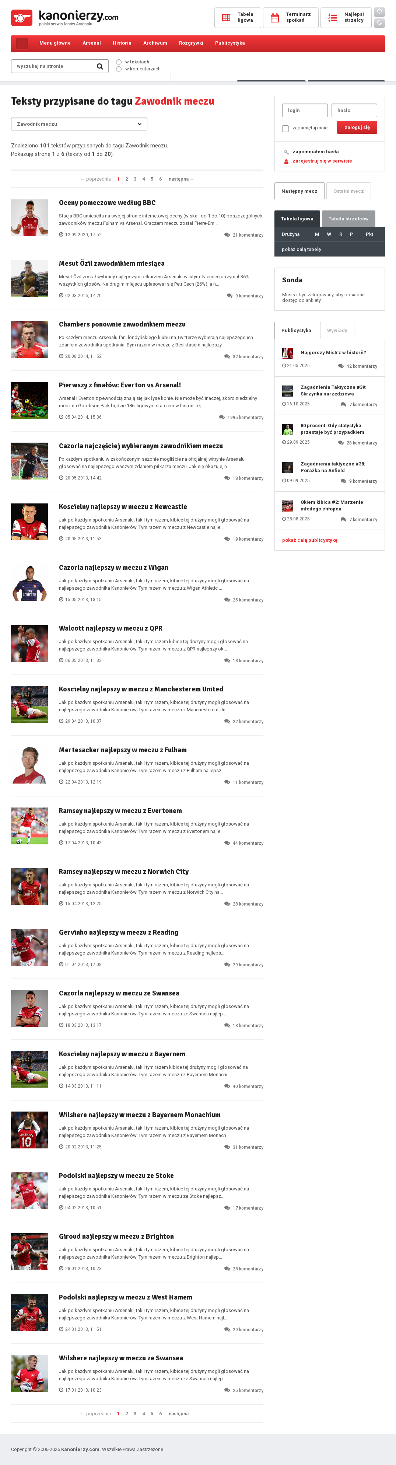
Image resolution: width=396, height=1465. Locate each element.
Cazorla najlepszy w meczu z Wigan (113, 567)
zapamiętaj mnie (304, 128)
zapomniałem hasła (315, 151)
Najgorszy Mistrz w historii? (333, 352)
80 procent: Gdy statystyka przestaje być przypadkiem (332, 429)
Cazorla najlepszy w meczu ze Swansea (119, 993)
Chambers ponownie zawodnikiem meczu (122, 324)
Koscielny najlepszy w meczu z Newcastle (123, 506)
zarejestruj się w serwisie (322, 161)
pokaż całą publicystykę (309, 540)
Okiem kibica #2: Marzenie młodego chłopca (332, 505)
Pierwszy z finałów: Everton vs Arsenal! (120, 385)
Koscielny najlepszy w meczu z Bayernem (122, 1054)
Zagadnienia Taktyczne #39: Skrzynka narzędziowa (334, 390)
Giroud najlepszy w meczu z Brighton (116, 1236)
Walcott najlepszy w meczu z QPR (110, 628)
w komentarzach (138, 68)
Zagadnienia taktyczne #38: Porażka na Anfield (333, 467)
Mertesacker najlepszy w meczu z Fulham (123, 750)
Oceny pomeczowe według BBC (107, 202)
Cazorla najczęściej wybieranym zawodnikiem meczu (141, 446)
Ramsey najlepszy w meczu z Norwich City (124, 871)
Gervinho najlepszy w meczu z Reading (118, 932)
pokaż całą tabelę (301, 249)
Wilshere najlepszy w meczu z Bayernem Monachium (140, 1114)
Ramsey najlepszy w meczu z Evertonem (120, 810)
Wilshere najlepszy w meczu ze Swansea (121, 1358)
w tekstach (132, 61)
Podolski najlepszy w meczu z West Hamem (125, 1297)
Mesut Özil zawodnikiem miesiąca (112, 263)
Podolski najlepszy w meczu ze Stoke (116, 1175)
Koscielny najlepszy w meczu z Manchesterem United (141, 689)
